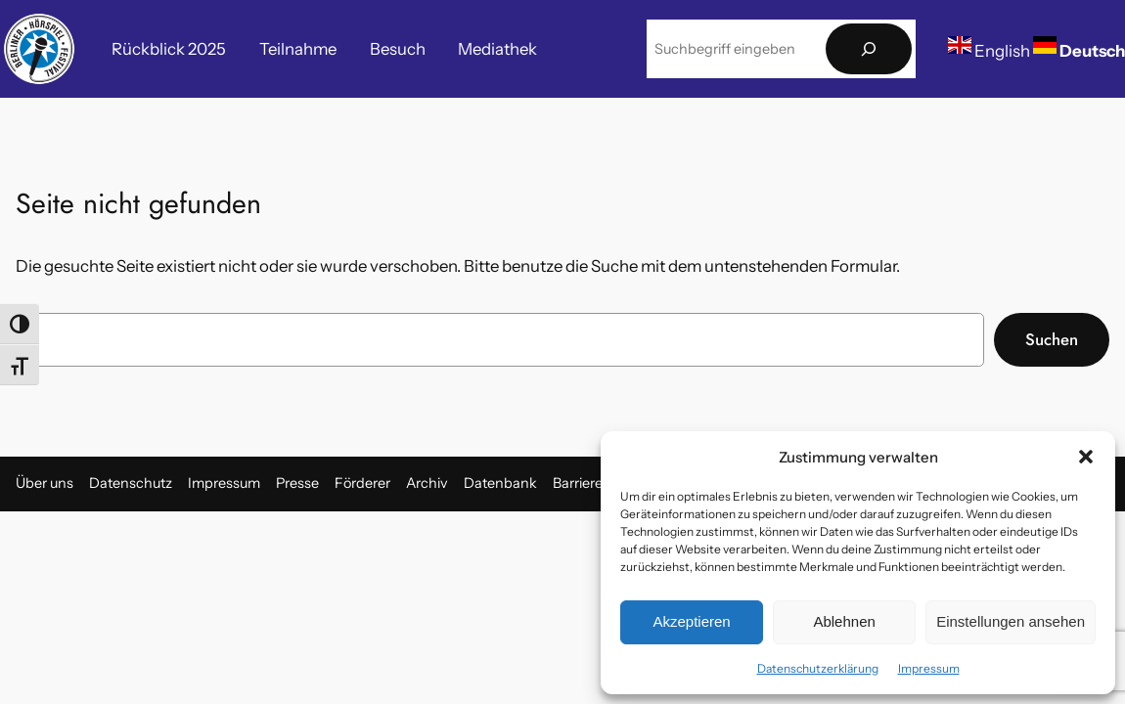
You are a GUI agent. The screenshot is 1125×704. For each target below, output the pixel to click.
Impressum (929, 668)
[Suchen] (869, 49)
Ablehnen (844, 621)
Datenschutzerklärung (817, 668)
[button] (1086, 456)
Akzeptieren (691, 621)
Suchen (1051, 339)
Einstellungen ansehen (1010, 621)
